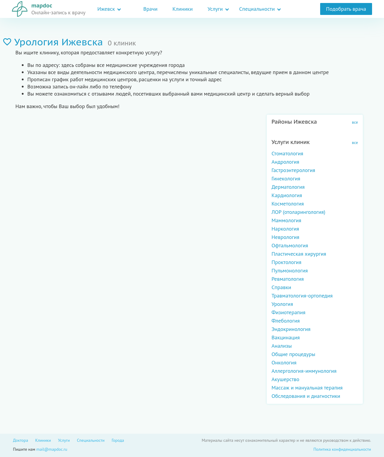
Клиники (182, 8)
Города (118, 440)
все (355, 122)
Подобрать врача (346, 8)
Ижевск (106, 8)
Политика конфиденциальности (342, 449)
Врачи (150, 8)
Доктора (20, 440)
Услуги (215, 8)
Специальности (257, 8)
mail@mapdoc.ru (51, 449)
